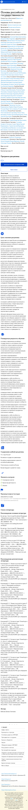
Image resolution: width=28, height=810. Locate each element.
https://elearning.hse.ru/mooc (8, 790)
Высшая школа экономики (9, 1)
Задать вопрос (14, 169)
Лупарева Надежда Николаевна (15, 92)
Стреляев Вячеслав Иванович (8, 128)
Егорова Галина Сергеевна (16, 63)
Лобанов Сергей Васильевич (8, 90)
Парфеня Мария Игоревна (15, 107)
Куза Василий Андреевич (7, 86)
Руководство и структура (7, 732)
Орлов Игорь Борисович (7, 103)
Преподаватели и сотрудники (8, 737)
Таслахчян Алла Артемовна (15, 130)
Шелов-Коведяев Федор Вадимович (10, 141)
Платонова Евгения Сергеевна (9, 113)
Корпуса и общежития (6, 740)
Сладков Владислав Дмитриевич (17, 120)
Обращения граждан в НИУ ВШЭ (9, 745)
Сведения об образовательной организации (12, 756)
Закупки (3, 742)
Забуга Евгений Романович (14, 67)
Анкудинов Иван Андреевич (8, 39)
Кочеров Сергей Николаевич (16, 84)
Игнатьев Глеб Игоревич (19, 73)
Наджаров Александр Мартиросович (16, 97)
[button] (9, 724)
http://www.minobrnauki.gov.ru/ (9, 773)
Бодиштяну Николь (12, 44)
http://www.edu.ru (5, 784)
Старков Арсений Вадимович (16, 126)
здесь (12, 798)
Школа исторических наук (14, 25)
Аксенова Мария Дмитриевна (18, 37)
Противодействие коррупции (8, 750)
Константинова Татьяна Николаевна (10, 78)
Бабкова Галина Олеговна (13, 40)
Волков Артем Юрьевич (7, 48)
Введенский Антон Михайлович (15, 46)
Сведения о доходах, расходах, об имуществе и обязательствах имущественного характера (12, 753)
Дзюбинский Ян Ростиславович (9, 61)
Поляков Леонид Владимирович (15, 114)
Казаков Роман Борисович (7, 75)
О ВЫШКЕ (4, 727)
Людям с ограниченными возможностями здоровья (11, 759)
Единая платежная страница (8, 763)
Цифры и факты (5, 729)
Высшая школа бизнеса (14, 27)
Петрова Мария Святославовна (9, 109)
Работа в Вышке (5, 765)
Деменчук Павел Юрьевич (14, 59)
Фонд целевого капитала (7, 747)
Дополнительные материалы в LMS (14, 164)
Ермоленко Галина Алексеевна (9, 65)
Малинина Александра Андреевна (10, 94)
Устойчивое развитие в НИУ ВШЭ (9, 735)
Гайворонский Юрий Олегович (8, 52)
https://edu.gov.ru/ (6, 779)
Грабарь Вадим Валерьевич (7, 58)
